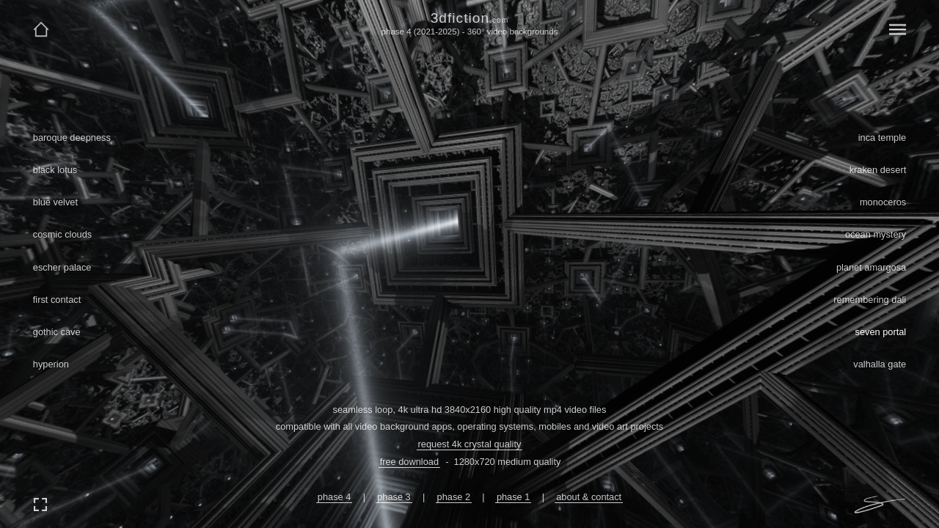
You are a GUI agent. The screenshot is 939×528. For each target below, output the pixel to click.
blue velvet (55, 202)
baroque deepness (72, 137)
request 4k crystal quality (470, 444)
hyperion (51, 364)
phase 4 (334, 496)
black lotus (55, 169)
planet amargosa (871, 267)
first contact (57, 299)
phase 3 (394, 496)
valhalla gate (879, 364)
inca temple (882, 137)
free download (409, 461)
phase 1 (513, 496)
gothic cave (57, 331)
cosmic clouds (62, 234)
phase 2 (454, 496)
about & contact (588, 496)
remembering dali (869, 299)
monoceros (883, 202)
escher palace (62, 267)
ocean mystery (875, 234)
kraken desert (878, 169)
